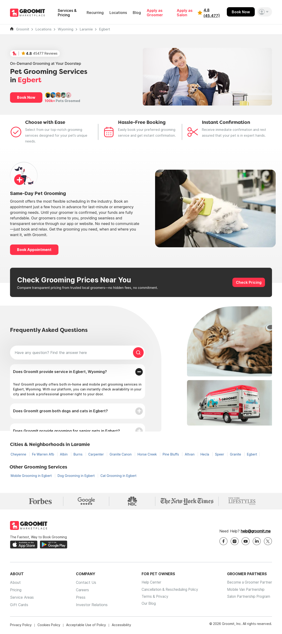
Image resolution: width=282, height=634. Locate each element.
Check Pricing (249, 282)
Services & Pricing (67, 12)
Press (78, 598)
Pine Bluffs (171, 454)
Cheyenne (19, 454)
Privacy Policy (21, 626)
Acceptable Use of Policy (86, 626)
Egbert (104, 29)
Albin (64, 454)
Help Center (147, 583)
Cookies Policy (48, 626)
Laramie (86, 29)
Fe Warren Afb (43, 454)
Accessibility (121, 626)
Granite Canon (121, 454)
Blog (137, 12)
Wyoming (65, 29)
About (15, 583)
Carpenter (96, 454)
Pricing (15, 590)
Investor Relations (89, 605)
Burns (79, 454)
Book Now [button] (26, 97)
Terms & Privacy (151, 598)
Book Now (241, 12)
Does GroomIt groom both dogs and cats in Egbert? (60, 411)
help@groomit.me (256, 532)
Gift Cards (19, 605)
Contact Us (84, 583)
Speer (220, 454)
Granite (236, 454)
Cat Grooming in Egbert (118, 476)
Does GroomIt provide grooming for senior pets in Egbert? (66, 431)
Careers (80, 590)
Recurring (95, 12)
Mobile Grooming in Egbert (32, 476)
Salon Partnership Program (247, 598)
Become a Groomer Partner (248, 583)
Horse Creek (147, 454)
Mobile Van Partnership (244, 590)
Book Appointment (34, 249)
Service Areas (22, 598)
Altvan (190, 454)
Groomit (22, 29)
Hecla (205, 454)
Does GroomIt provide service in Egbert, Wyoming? (60, 371)
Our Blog (144, 605)
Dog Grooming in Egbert (76, 476)
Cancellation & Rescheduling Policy (167, 590)
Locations (118, 12)
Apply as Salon (185, 12)
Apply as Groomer (155, 12)
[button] (264, 11)
